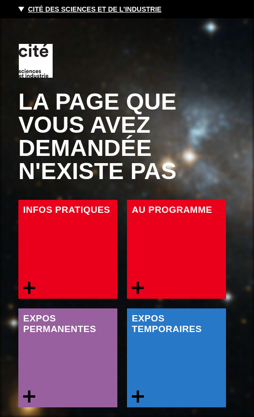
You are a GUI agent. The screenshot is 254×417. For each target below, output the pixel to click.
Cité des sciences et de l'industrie (94, 9)
